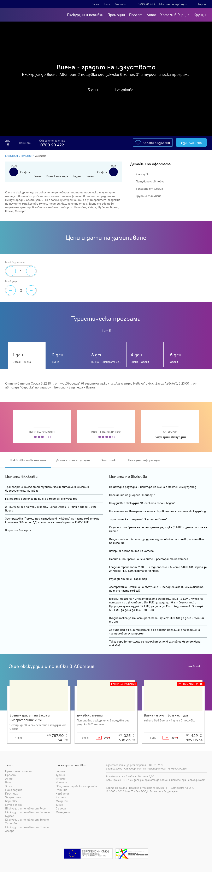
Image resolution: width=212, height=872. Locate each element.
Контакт (120, 4)
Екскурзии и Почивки (18, 156)
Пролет (135, 14)
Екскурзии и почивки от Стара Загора (27, 829)
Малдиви (62, 801)
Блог (107, 4)
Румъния (61, 790)
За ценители (14, 797)
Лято (151, 14)
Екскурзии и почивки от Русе (25, 808)
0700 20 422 (146, 4)
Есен (8, 782)
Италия (61, 778)
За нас (96, 4)
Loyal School (13, 805)
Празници (11, 793)
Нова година (13, 790)
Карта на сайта (116, 788)
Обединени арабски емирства (76, 786)
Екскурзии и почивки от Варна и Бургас (27, 814)
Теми (8, 765)
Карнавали (12, 801)
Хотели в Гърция (174, 14)
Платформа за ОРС (182, 788)
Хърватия (63, 793)
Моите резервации (173, 4)
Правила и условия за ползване (148, 788)
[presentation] (208, 706)
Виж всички (196, 666)
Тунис (59, 805)
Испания (61, 782)
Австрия (40, 156)
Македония (63, 812)
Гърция (60, 771)
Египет (61, 797)
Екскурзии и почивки (85, 14)
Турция (60, 775)
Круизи (200, 14)
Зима (8, 786)
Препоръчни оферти (19, 771)
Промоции (116, 14)
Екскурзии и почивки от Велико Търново (27, 821)
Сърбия (61, 808)
